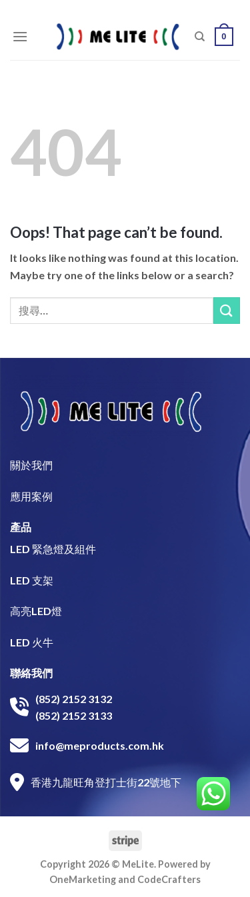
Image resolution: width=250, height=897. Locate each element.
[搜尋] (200, 36)
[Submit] (226, 310)
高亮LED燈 (36, 610)
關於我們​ (31, 464)
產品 (20, 526)
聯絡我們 (31, 672)
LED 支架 (31, 580)
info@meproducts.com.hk (99, 745)
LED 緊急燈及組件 (53, 548)
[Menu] (20, 36)
